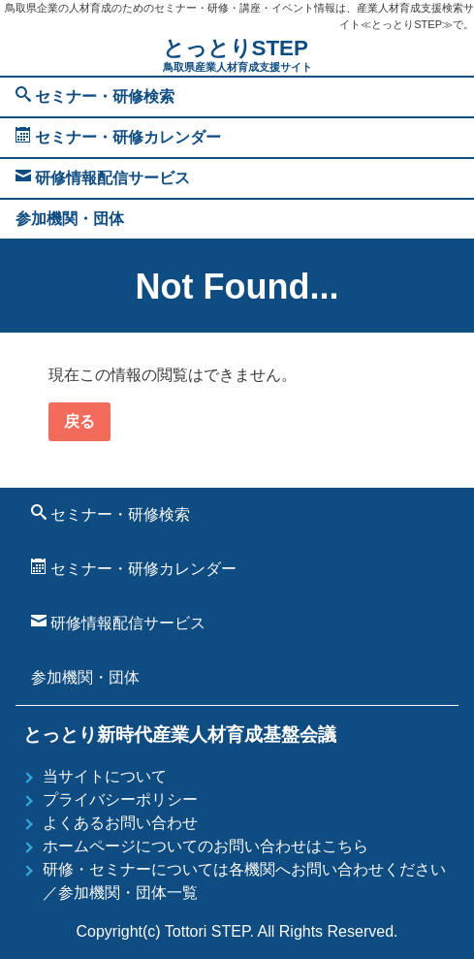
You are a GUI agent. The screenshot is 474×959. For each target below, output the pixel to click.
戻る (79, 421)
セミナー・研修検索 (95, 95)
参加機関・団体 (70, 218)
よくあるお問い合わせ (120, 823)
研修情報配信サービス (103, 177)
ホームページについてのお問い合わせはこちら (205, 846)
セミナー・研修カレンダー (118, 136)
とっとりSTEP (237, 56)
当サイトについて (105, 776)
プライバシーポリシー (120, 799)
